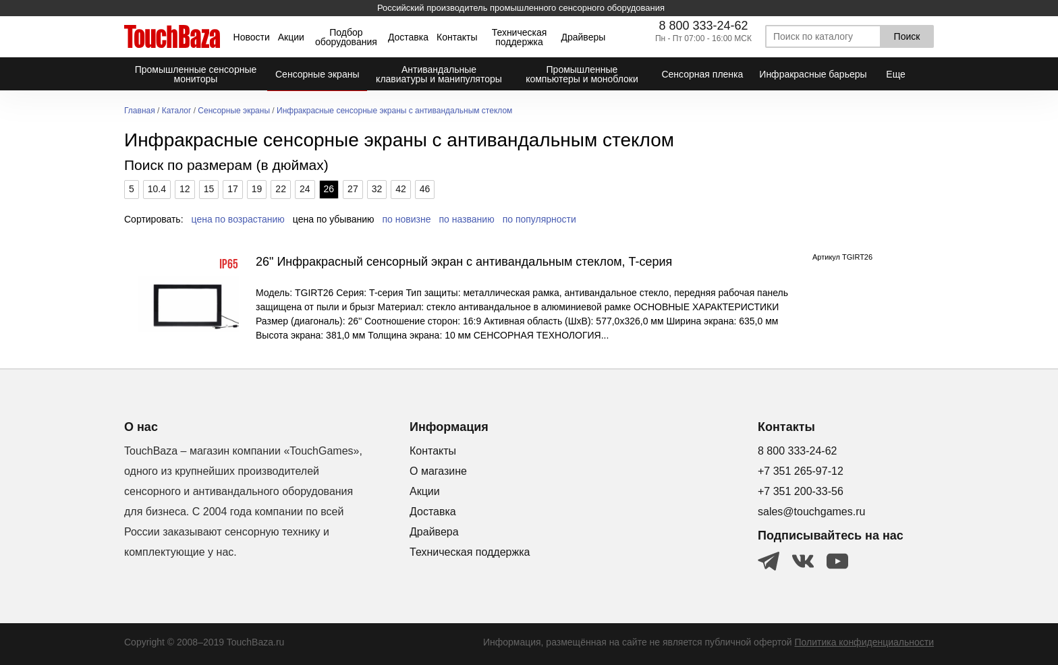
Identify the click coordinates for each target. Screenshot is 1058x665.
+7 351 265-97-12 (800, 471)
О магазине (438, 471)
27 (352, 188)
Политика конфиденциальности (864, 642)
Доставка (408, 37)
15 (209, 188)
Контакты (457, 37)
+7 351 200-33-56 (800, 491)
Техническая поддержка (519, 37)
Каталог (177, 111)
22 (280, 188)
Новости (251, 37)
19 (257, 188)
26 (329, 188)
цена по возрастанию (238, 219)
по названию (467, 219)
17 (232, 188)
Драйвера (434, 532)
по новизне (407, 219)
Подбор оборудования (346, 37)
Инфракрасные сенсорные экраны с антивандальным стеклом (394, 111)
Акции (291, 37)
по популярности (539, 219)
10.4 (157, 188)
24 (305, 188)
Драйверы (583, 37)
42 (400, 188)
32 (377, 188)
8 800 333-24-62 (703, 26)
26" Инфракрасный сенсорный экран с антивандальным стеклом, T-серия (464, 261)
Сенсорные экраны (234, 111)
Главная (139, 111)
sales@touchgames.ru (811, 511)
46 (425, 188)
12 (184, 188)
